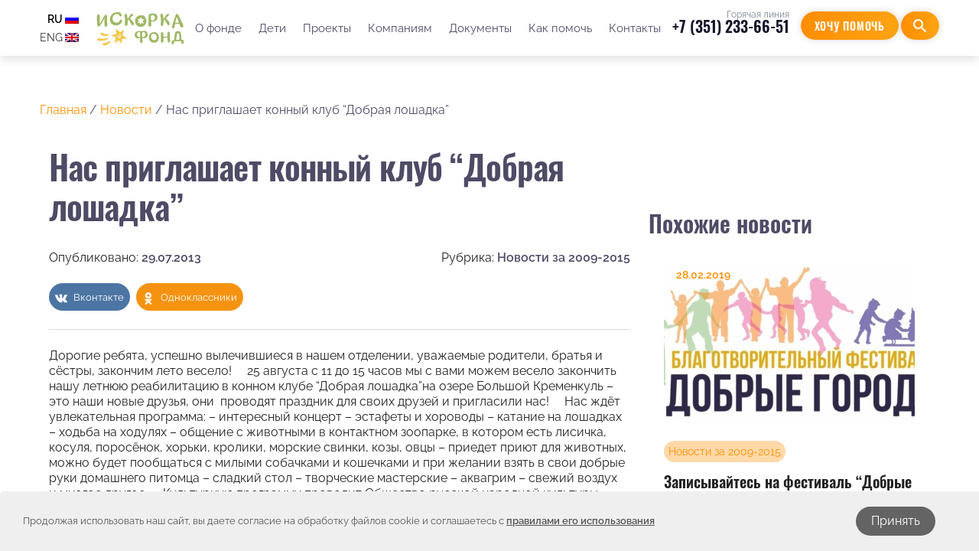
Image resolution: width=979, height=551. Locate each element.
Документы (480, 28)
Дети (272, 28)
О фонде (218, 28)
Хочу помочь (850, 26)
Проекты (327, 28)
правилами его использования (580, 521)
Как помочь (560, 28)
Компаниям (400, 28)
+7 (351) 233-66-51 (730, 26)
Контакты (635, 28)
